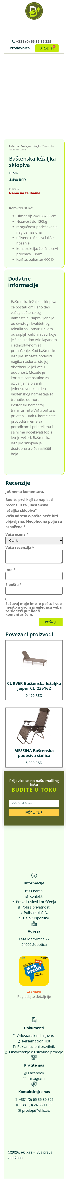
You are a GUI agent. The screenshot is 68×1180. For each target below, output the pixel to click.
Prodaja (25, 147)
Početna (14, 147)
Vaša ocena (16, 536)
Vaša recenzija (19, 549)
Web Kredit (34, 993)
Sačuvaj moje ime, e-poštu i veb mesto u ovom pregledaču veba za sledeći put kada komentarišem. (33, 610)
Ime (10, 571)
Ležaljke (36, 147)
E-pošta (13, 586)
